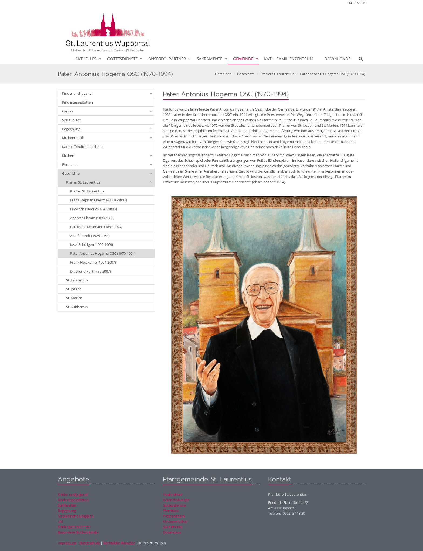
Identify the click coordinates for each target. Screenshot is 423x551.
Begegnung (71, 128)
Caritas (67, 111)
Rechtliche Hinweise (119, 542)
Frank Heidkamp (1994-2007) (93, 262)
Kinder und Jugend (77, 93)
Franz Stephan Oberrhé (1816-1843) (98, 200)
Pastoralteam (174, 516)
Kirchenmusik (73, 137)
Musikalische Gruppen (75, 516)
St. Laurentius (77, 280)
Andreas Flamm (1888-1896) (92, 217)
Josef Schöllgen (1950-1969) (91, 244)
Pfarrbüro (171, 510)
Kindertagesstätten (77, 102)
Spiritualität (71, 120)
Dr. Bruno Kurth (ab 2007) (90, 271)
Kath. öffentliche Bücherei (82, 146)
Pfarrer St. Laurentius (277, 73)
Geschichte (246, 73)
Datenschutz (90, 542)
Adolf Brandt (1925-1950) (90, 235)
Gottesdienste (122, 58)
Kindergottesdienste (74, 526)
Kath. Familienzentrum (288, 58)
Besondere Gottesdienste (78, 532)
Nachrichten (173, 494)
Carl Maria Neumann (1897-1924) (96, 226)
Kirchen (68, 155)
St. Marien (74, 297)
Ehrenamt (70, 164)
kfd (60, 521)
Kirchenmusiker (175, 521)
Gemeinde (243, 58)
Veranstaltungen (176, 499)
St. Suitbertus (77, 306)
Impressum (356, 3)
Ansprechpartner (167, 58)
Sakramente (209, 58)
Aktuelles (85, 58)
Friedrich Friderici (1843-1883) (93, 208)
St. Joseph (74, 289)
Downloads (337, 58)
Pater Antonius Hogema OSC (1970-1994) (332, 73)
